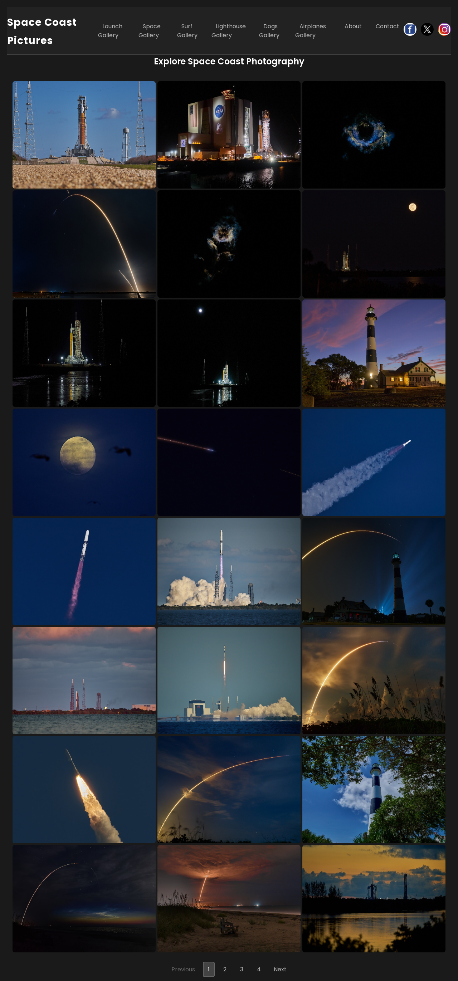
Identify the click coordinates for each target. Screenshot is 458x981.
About (353, 26)
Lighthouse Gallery (228, 31)
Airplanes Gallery (310, 31)
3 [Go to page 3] (241, 969)
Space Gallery (149, 31)
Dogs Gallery (269, 31)
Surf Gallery (187, 31)
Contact (387, 26)
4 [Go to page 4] (259, 969)
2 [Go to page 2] (224, 969)
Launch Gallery (110, 31)
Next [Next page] (280, 969)
